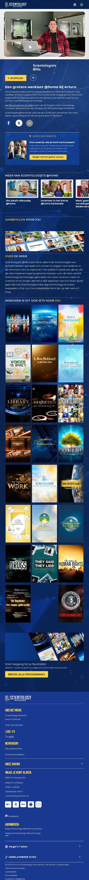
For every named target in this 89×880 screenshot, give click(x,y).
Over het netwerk (14, 722)
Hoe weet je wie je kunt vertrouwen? (52, 142)
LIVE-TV (10, 729)
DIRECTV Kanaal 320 (15, 775)
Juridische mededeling (15, 876)
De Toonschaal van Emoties (19, 105)
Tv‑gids (9, 733)
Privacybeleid (11, 872)
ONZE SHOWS (12, 761)
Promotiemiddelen (14, 751)
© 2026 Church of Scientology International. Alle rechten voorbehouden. (37, 862)
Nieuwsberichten (13, 745)
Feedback (13, 813)
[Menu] (81, 5)
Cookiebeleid (10, 869)
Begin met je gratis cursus (48, 156)
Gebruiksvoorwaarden (15, 865)
